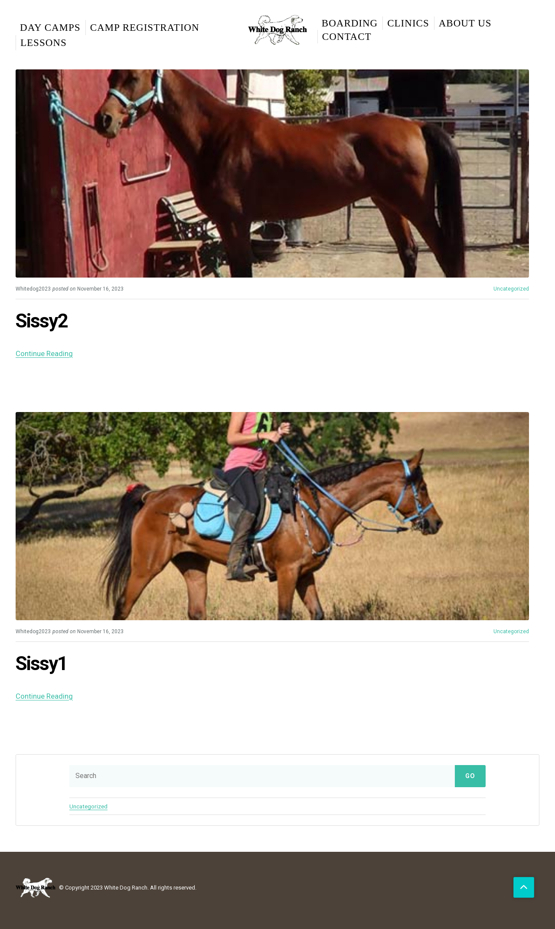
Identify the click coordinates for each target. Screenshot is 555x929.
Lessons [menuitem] (43, 42)
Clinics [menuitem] (408, 23)
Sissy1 (43, 663)
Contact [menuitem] (347, 36)
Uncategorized (511, 289)
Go (470, 775)
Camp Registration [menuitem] (144, 27)
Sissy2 (43, 321)
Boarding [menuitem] (350, 23)
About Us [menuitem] (465, 23)
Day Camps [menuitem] (50, 27)
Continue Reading (44, 353)
